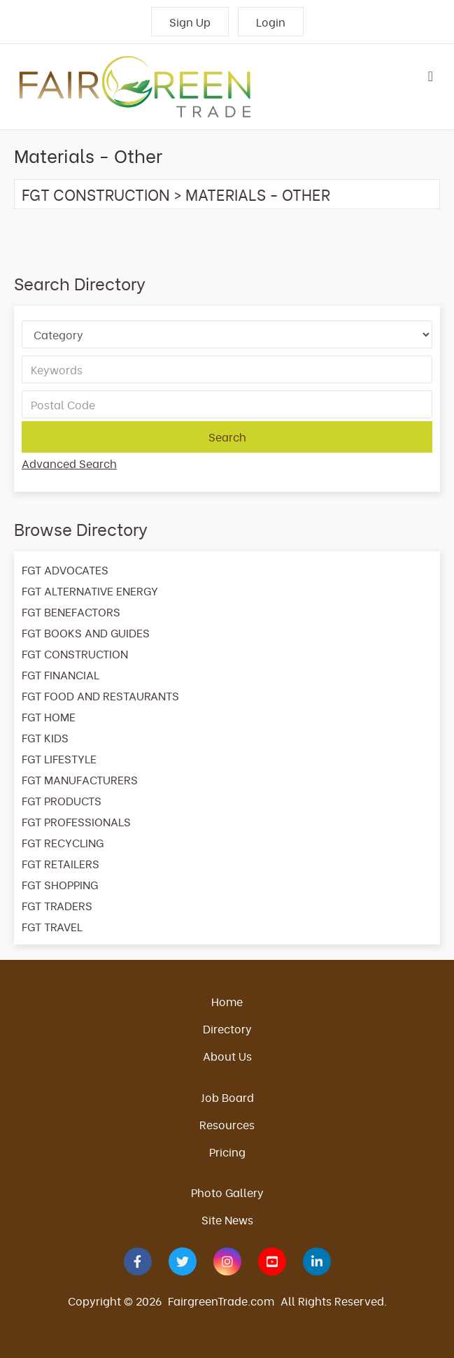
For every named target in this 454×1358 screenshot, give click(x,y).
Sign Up (190, 21)
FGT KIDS (45, 737)
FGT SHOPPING (60, 884)
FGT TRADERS (57, 905)
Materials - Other (257, 194)
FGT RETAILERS (60, 863)
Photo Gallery (227, 1192)
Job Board (227, 1097)
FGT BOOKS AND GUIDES (86, 632)
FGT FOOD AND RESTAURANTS (100, 695)
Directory (227, 1028)
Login (270, 21)
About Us (227, 1055)
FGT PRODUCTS (61, 800)
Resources (227, 1124)
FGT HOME (49, 716)
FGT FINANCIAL (60, 674)
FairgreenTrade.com (221, 1300)
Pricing (227, 1151)
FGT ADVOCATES (65, 569)
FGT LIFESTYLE (59, 758)
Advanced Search (69, 463)
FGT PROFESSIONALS (76, 821)
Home (227, 1001)
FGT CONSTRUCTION (96, 194)
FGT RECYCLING (63, 842)
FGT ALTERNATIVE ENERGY (90, 590)
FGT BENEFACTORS (71, 611)
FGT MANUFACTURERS (80, 779)
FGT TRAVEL (52, 926)
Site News (227, 1219)
